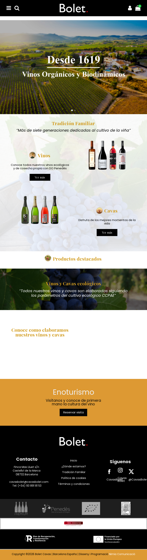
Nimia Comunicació (122, 554)
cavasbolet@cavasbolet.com (28, 482)
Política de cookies (73, 478)
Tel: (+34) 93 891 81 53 (26, 486)
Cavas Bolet (122, 479)
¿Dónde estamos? (74, 466)
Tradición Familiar (73, 472)
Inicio (73, 460)
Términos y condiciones (74, 484)
